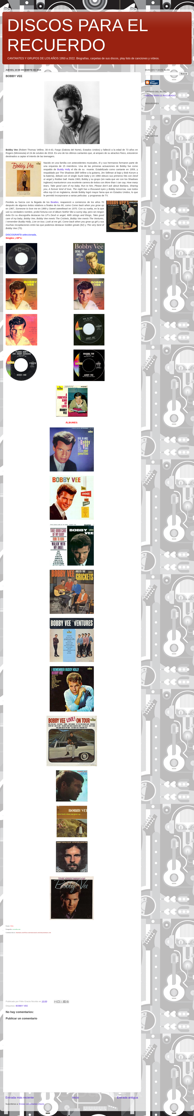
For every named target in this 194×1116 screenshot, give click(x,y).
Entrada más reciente (20, 1097)
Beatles (55, 202)
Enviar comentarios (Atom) (31, 1104)
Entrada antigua (127, 1097)
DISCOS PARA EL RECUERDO (160, 95)
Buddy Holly (63, 169)
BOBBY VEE (22, 1006)
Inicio (75, 1097)
